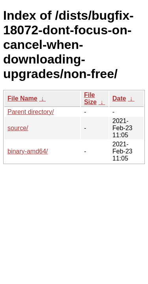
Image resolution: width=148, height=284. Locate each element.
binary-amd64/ (27, 151)
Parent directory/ (30, 111)
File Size (90, 98)
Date (119, 98)
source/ (17, 128)
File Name (22, 98)
